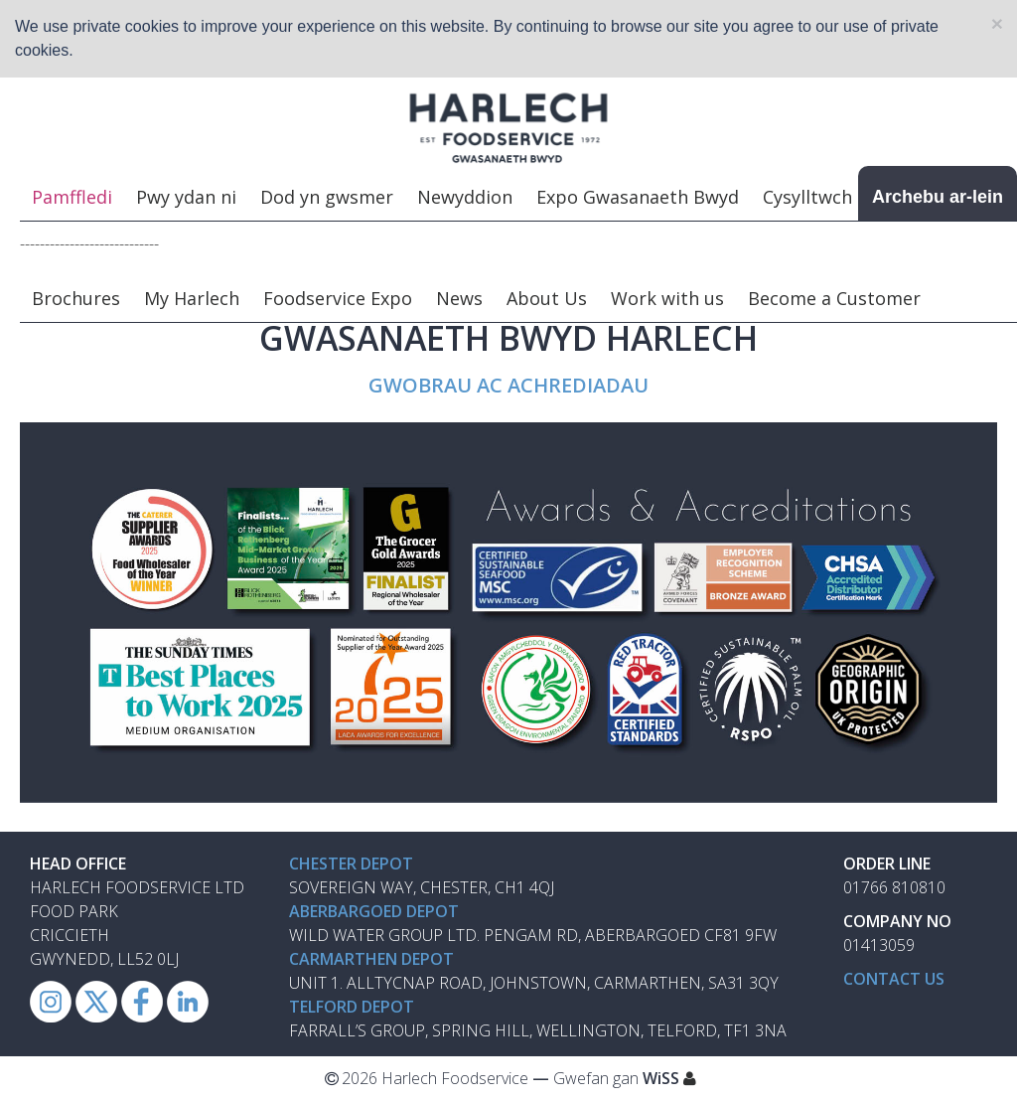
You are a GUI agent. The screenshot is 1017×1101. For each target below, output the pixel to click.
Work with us (667, 299)
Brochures (76, 299)
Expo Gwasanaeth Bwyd (637, 198)
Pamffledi (72, 198)
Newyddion (464, 198)
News (459, 299)
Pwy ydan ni (186, 198)
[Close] (997, 23)
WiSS (661, 1079)
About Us (547, 299)
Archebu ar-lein (937, 198)
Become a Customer (834, 299)
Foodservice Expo (337, 299)
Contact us (893, 980)
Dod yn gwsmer (326, 198)
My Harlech (191, 299)
